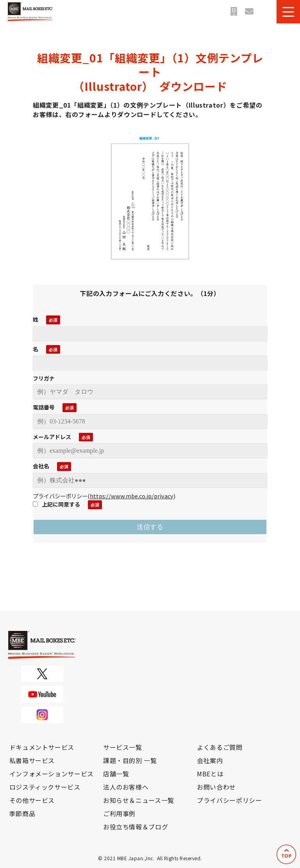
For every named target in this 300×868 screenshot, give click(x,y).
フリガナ (44, 378)
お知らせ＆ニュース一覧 (138, 800)
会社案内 (210, 760)
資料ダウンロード (265, 11)
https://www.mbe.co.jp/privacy (131, 496)
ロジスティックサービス (44, 787)
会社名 (41, 466)
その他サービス (32, 800)
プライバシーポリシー (229, 800)
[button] (288, 11)
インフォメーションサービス (51, 773)
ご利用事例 (119, 813)
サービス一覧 (122, 747)
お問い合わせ (249, 11)
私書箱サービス (32, 760)
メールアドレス (52, 437)
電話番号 (44, 407)
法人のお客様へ (125, 787)
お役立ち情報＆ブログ (135, 826)
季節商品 (22, 813)
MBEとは (210, 773)
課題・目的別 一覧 (130, 760)
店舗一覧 (233, 11)
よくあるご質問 (219, 747)
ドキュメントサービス (41, 747)
